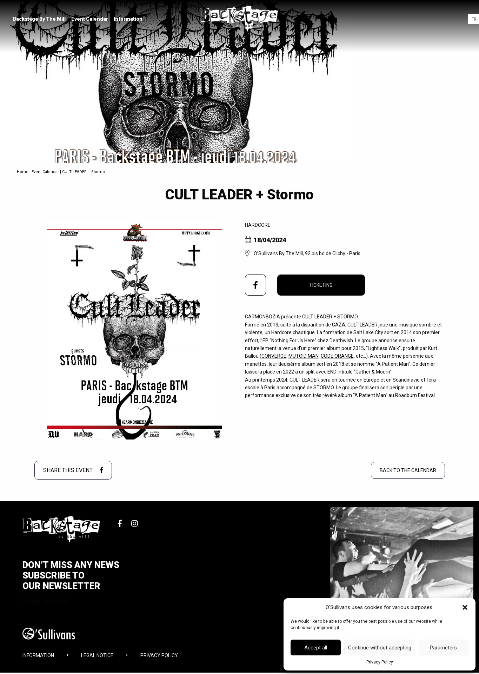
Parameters (443, 648)
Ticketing (321, 285)
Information (129, 19)
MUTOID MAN (303, 356)
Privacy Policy (379, 662)
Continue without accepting (379, 648)
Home (22, 172)
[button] (464, 607)
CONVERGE (273, 356)
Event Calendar (90, 19)
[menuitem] (40, 19)
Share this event (73, 470)
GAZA (338, 325)
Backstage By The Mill (40, 19)
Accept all (315, 648)
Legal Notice (97, 658)
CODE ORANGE (337, 356)
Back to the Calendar (408, 470)
